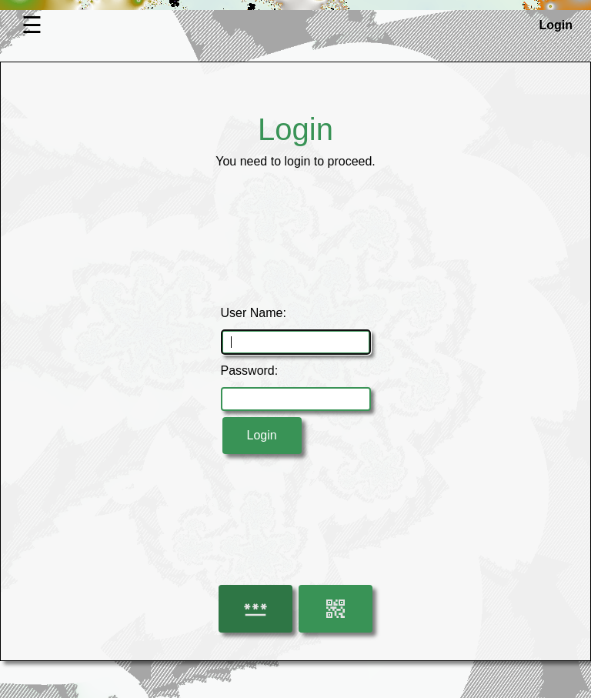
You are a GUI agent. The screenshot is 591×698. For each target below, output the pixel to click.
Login (262, 435)
